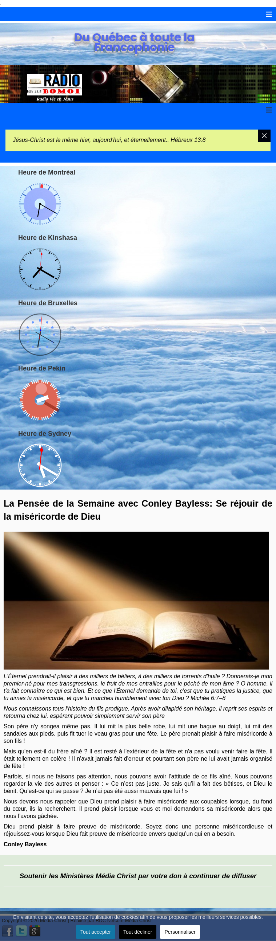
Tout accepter (95, 932)
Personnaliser (180, 932)
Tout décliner (137, 932)
